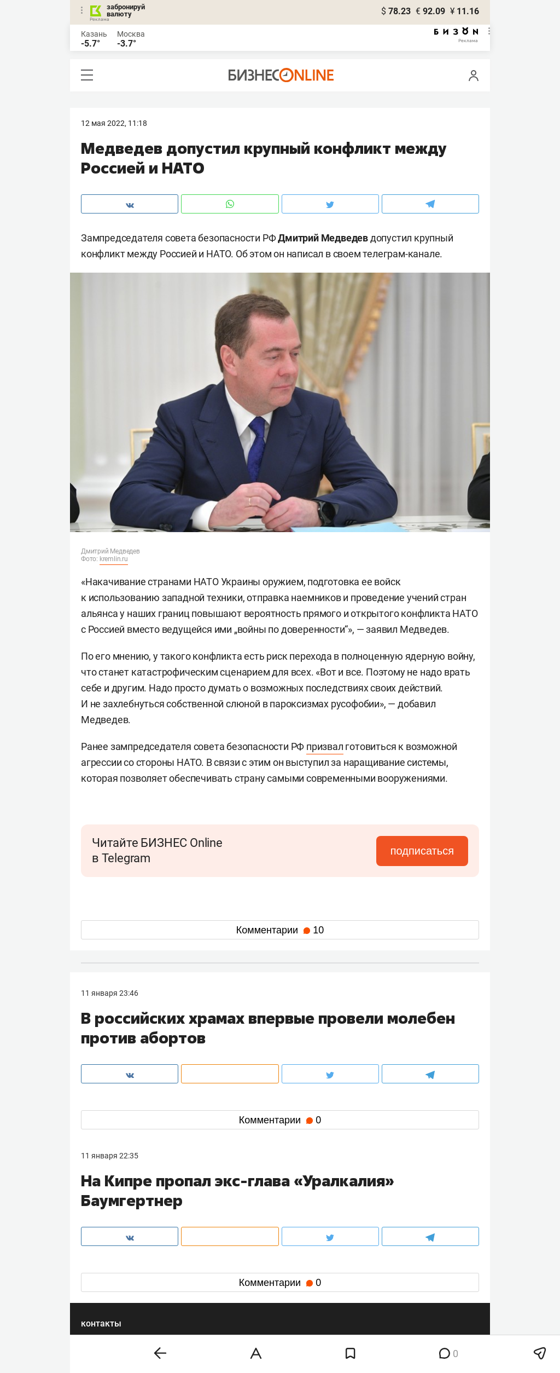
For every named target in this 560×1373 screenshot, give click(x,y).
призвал (324, 746)
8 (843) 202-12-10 (111, 1211)
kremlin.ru (114, 559)
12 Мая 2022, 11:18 (114, 123)
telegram (106, 1279)
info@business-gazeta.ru (123, 1224)
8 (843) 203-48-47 (244, 1211)
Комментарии (280, 930)
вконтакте (109, 1262)
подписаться (422, 851)
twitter (300, 1262)
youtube (104, 1297)
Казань (94, 34)
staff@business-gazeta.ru (390, 1211)
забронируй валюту (126, 10)
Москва (131, 34)
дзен (297, 1279)
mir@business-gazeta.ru (255, 1224)
